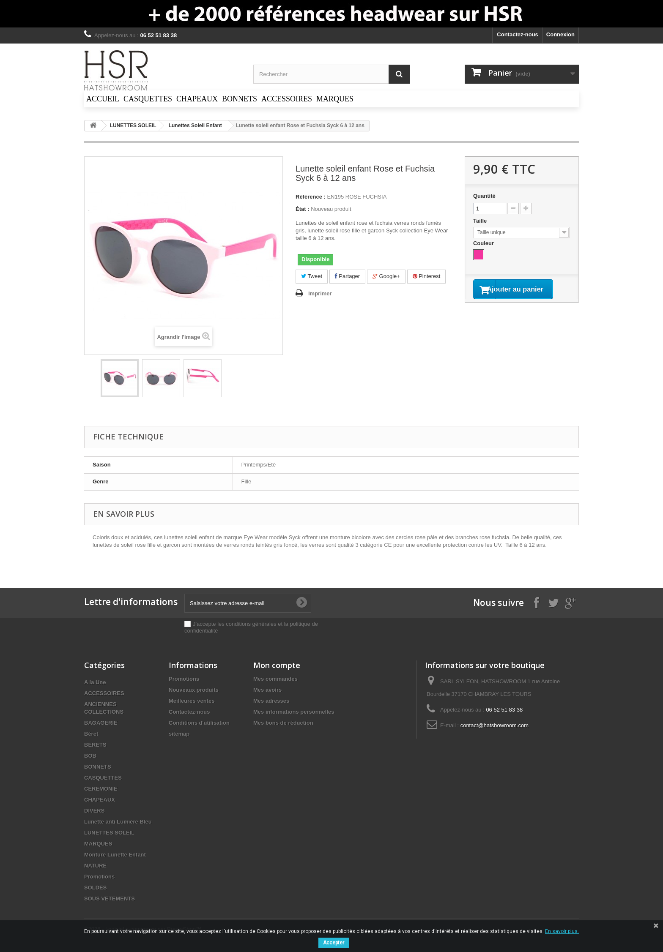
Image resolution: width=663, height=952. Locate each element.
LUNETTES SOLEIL (109, 832)
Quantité (484, 196)
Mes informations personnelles (293, 712)
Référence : (311, 197)
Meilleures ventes (191, 701)
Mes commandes (275, 679)
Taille (480, 221)
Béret (91, 734)
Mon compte (276, 665)
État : (303, 209)
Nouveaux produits (194, 690)
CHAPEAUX (99, 800)
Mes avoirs (267, 690)
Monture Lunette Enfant (115, 854)
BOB (90, 756)
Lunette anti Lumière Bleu (118, 821)
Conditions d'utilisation (199, 723)
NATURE (95, 865)
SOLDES (95, 887)
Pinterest (427, 276)
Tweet (311, 276)
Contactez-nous (517, 34)
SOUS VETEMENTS (109, 898)
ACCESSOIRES (104, 693)
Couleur (484, 243)
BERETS (95, 745)
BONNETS (97, 767)
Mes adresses (271, 701)
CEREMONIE (101, 789)
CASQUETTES (103, 778)
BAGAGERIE (101, 723)
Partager (347, 276)
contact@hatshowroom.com (494, 725)
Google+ (386, 276)
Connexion (560, 34)
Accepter (333, 943)
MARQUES (98, 843)
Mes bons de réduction (283, 723)
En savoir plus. (562, 931)
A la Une (95, 682)
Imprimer (320, 293)
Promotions (99, 876)
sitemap (179, 734)
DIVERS (94, 810)
